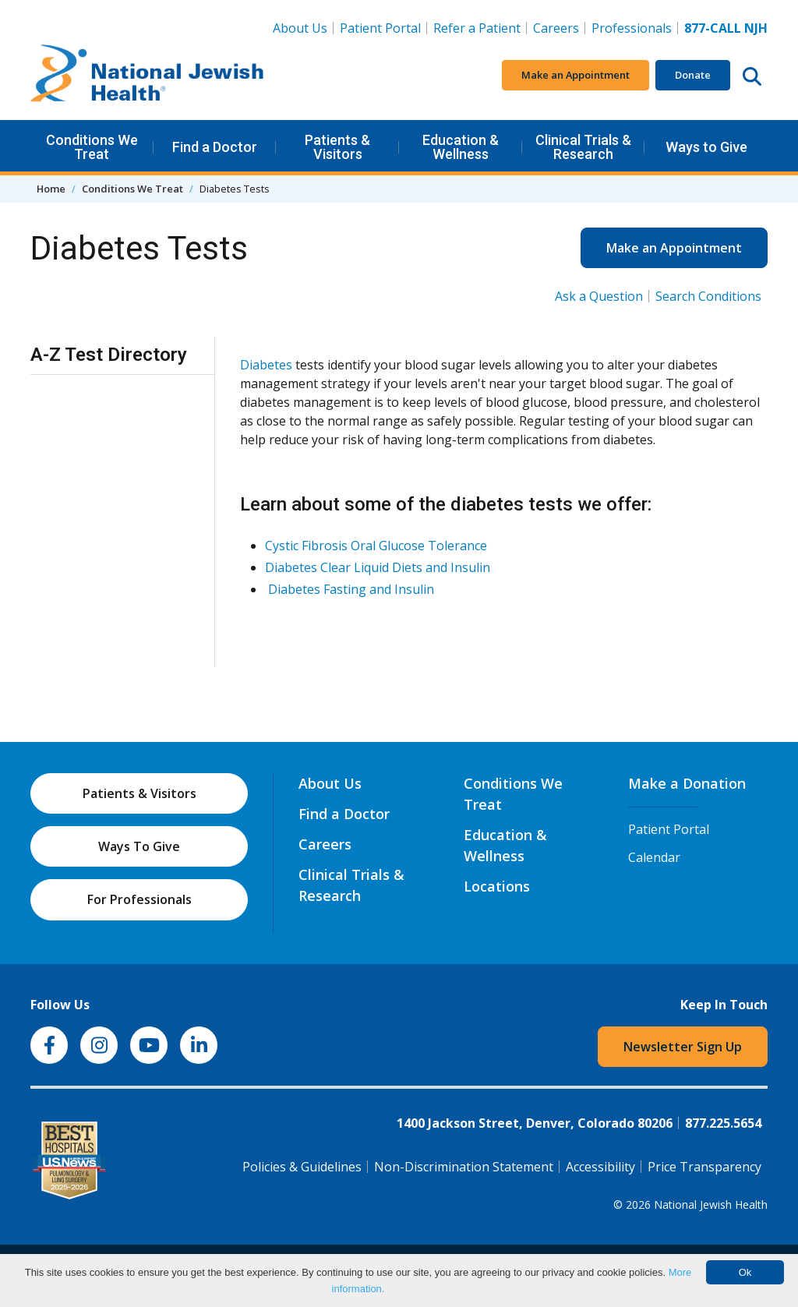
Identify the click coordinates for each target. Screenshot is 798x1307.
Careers (559, 27)
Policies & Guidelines (302, 1166)
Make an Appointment (575, 75)
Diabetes (266, 364)
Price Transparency (704, 1166)
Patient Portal (380, 28)
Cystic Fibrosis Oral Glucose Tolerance (376, 545)
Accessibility (600, 1166)
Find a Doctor (214, 147)
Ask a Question (599, 296)
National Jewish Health (711, 1204)
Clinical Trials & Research (583, 147)
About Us (300, 28)
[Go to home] (147, 76)
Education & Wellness (460, 147)
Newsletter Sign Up (682, 1046)
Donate (693, 75)
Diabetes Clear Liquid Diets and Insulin (377, 567)
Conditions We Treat (92, 147)
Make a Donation (687, 783)
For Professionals (139, 899)
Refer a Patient (477, 28)
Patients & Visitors (337, 147)
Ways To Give (139, 846)
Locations (497, 886)
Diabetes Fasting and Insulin (351, 589)
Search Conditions (708, 296)
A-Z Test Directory (108, 355)
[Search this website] (752, 75)
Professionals (631, 28)
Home (51, 189)
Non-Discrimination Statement (463, 1166)
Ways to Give (706, 147)
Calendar (654, 857)
